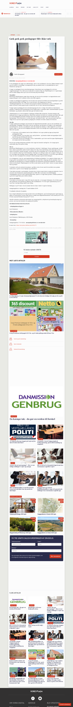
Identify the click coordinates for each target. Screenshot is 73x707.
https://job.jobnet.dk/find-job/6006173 (26, 225)
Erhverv (22, 7)
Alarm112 (11, 7)
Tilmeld (36, 256)
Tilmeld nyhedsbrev (64, 704)
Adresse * (14, 547)
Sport (42, 7)
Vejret (47, 7)
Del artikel (58, 74)
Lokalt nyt (35, 7)
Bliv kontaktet (55, 556)
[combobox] (12, 551)
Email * (39, 541)
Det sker (29, 7)
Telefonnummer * (16, 541)
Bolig (17, 7)
